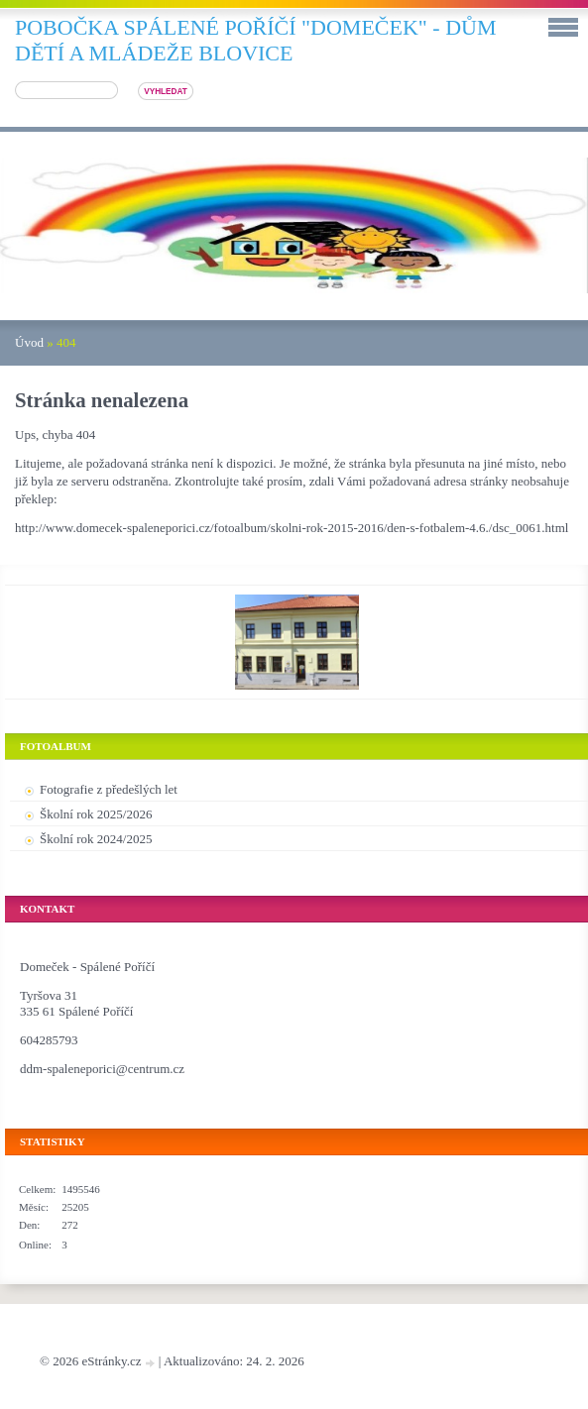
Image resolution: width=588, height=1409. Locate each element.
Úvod (29, 342)
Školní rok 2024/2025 (96, 838)
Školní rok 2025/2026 (96, 814)
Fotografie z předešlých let (108, 789)
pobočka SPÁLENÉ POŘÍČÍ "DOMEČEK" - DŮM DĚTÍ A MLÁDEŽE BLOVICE (256, 40)
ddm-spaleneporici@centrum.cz (102, 1068)
